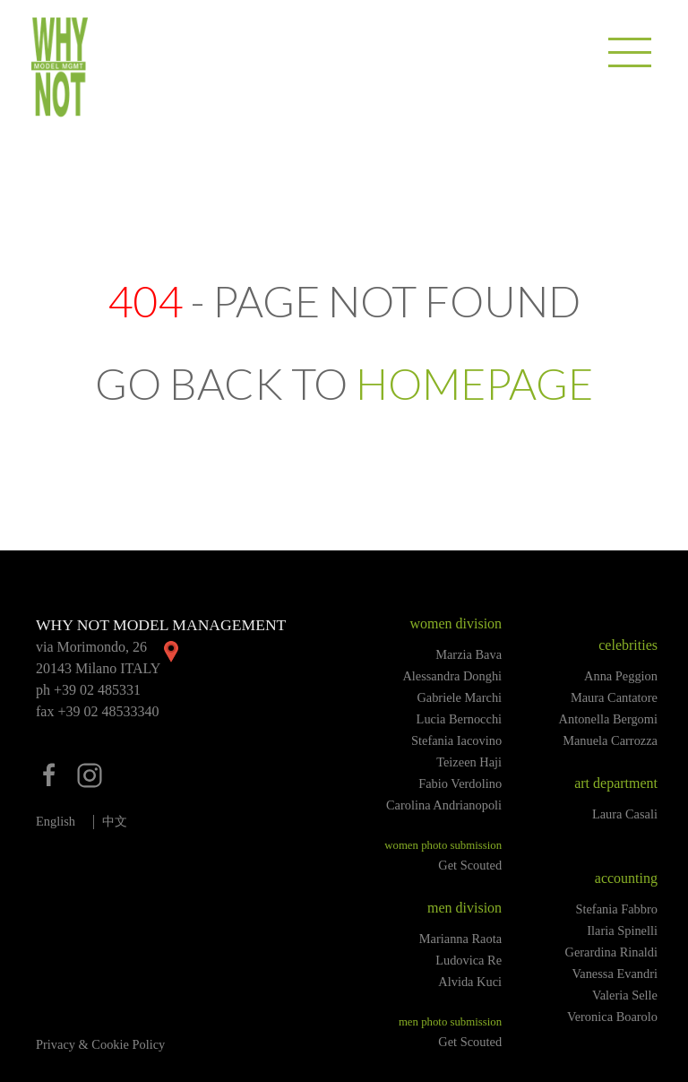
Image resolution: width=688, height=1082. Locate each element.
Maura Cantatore (614, 697)
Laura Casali (625, 814)
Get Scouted (470, 865)
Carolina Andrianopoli (444, 805)
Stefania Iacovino (456, 740)
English (55, 821)
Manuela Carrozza (610, 740)
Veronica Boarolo (612, 1016)
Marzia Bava (468, 654)
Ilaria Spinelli (622, 930)
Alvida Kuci (470, 981)
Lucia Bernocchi (460, 719)
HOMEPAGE (474, 383)
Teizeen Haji (469, 762)
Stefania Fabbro (616, 909)
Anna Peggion (621, 676)
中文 (114, 821)
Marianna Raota (460, 938)
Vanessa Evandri (615, 973)
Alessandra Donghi (452, 676)
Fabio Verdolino (460, 783)
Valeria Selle (625, 995)
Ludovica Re (468, 960)
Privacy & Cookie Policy (100, 1044)
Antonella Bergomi (608, 719)
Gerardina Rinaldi (611, 952)
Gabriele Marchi (459, 697)
